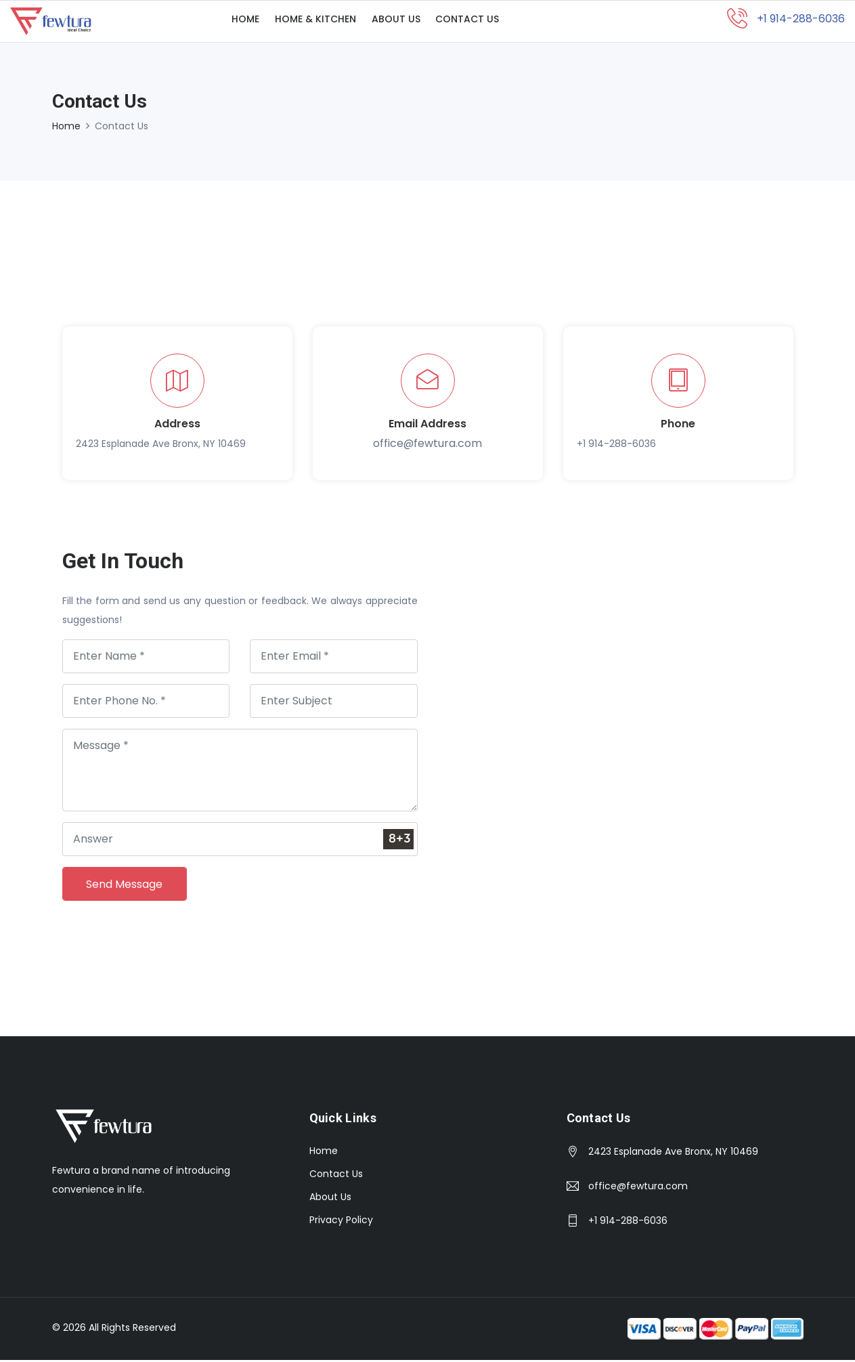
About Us (408, 22)
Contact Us (485, 22)
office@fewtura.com (428, 445)
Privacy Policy (341, 1222)
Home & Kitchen (323, 22)
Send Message (125, 885)
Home (248, 22)
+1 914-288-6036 (616, 445)
